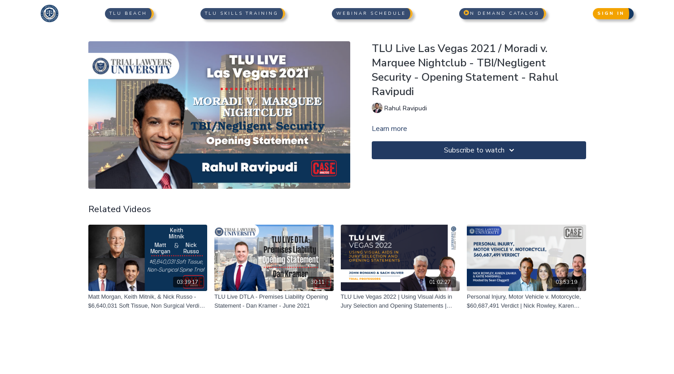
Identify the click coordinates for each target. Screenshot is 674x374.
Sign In (611, 13)
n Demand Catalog (501, 13)
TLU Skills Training (241, 13)
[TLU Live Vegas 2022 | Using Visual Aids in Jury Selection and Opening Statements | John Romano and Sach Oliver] (400, 301)
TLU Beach (128, 13)
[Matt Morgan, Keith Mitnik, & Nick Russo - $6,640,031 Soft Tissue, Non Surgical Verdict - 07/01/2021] (148, 301)
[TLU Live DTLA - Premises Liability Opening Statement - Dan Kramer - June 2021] (274, 301)
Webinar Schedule (371, 13)
